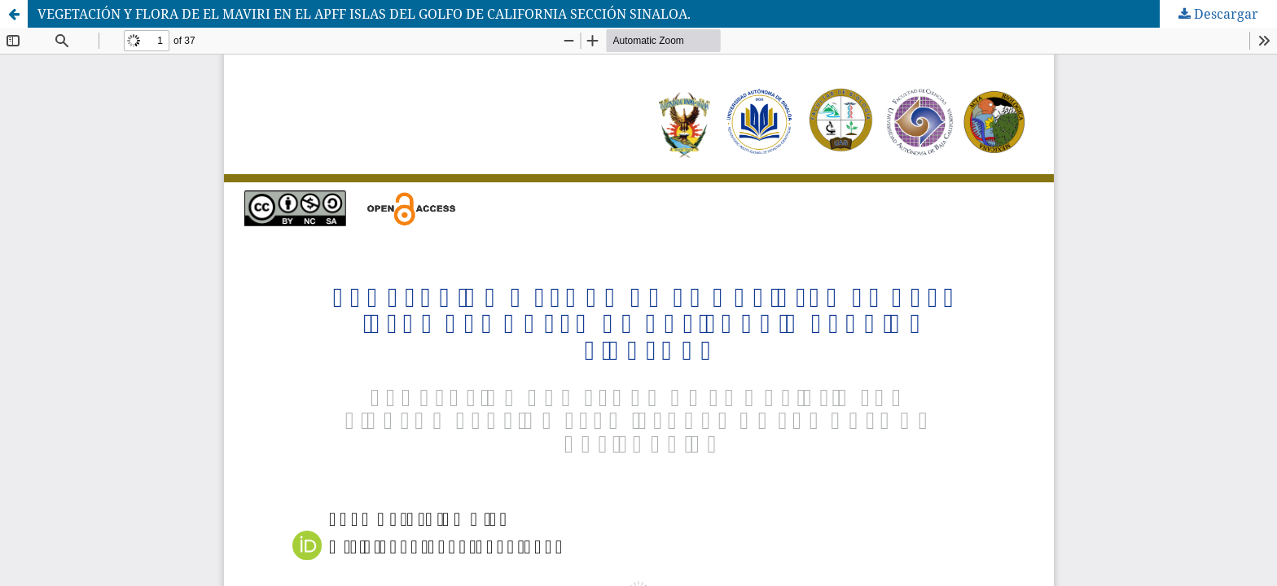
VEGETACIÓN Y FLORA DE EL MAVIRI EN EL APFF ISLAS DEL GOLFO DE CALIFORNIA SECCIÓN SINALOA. (364, 14)
